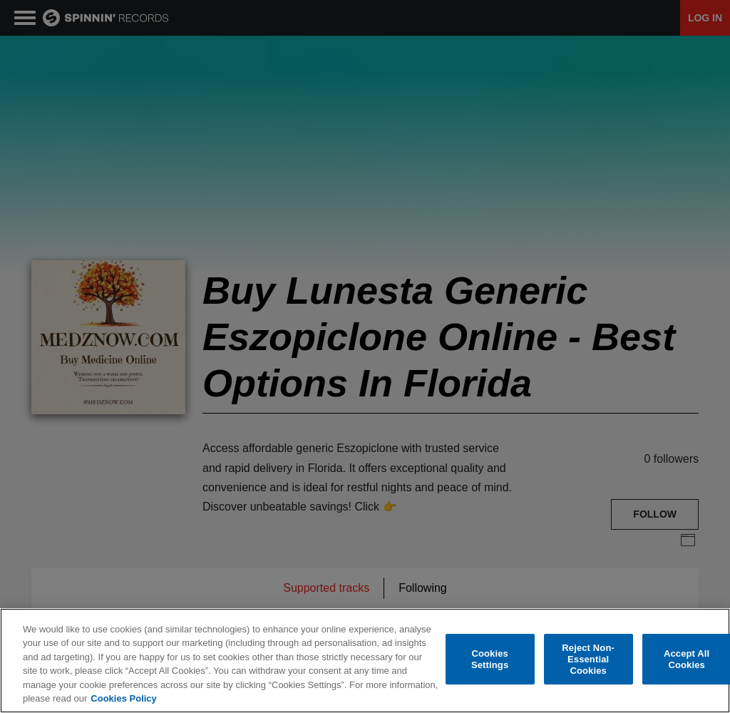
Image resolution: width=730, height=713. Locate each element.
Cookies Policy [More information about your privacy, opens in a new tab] (123, 699)
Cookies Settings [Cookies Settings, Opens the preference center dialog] (489, 661)
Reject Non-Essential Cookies (588, 660)
